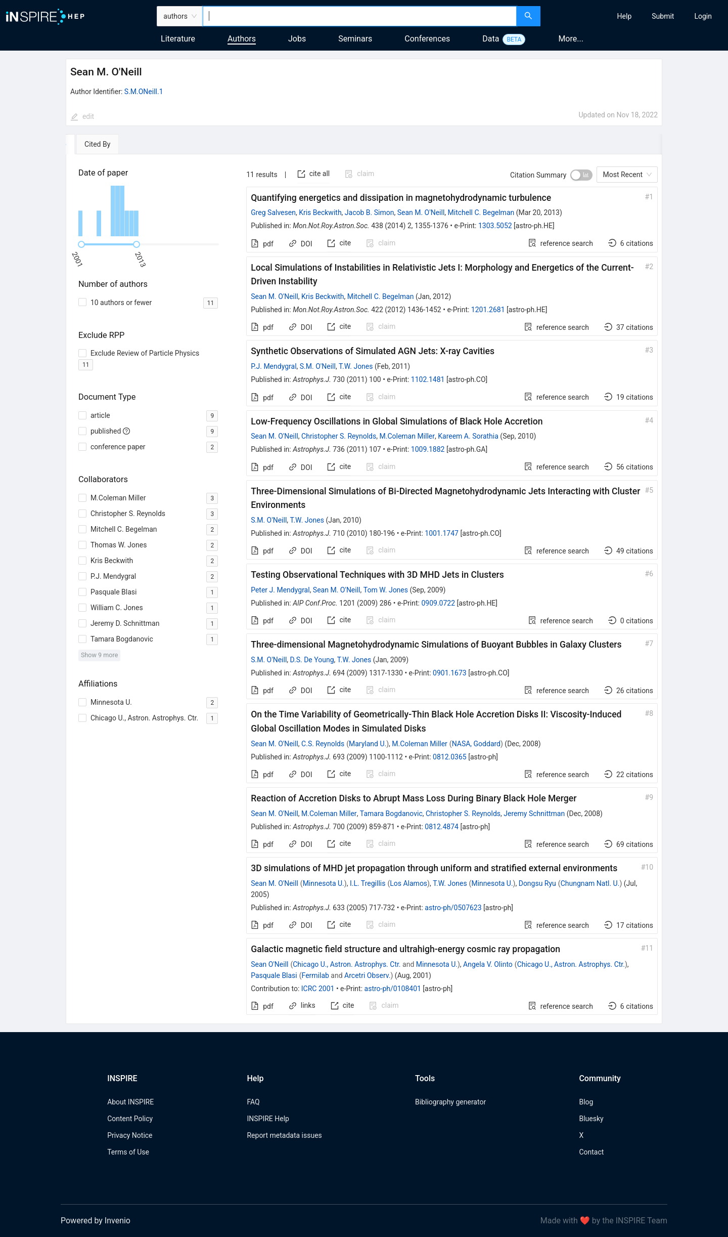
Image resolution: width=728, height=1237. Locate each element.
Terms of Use (128, 1152)
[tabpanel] (364, 589)
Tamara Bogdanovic (391, 813)
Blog (586, 1102)
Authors (242, 39)
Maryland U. (367, 744)
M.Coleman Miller (407, 436)
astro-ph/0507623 (453, 908)
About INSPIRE (130, 1102)
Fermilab (315, 975)
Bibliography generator (450, 1102)
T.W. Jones (356, 366)
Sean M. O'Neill (421, 212)
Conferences (427, 39)
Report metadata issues (284, 1135)
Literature (178, 39)
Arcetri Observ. (367, 975)
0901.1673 (450, 673)
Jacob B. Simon (369, 212)
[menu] (635, 16)
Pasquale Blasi (274, 975)
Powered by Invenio (95, 1220)
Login (703, 16)
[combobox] (360, 16)
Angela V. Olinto (488, 964)
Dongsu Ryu (537, 883)
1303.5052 (495, 226)
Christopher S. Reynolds (338, 436)
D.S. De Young (312, 660)
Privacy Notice (129, 1135)
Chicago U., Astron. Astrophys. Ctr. (346, 964)
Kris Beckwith (320, 212)
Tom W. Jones (385, 590)
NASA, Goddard (476, 744)
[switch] (581, 175)
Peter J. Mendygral (280, 590)
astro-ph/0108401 (393, 989)
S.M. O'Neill (318, 366)
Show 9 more (99, 655)
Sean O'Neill (269, 964)
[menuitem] (624, 16)
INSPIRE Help (268, 1119)
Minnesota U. (323, 883)
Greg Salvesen (273, 212)
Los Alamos (408, 883)
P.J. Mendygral (273, 366)
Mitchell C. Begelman (481, 212)
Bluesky (591, 1119)
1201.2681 (488, 310)
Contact (591, 1152)
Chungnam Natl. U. (590, 883)
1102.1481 (428, 379)
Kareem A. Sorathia (468, 436)
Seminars (355, 39)
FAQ (253, 1102)
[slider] (81, 244)
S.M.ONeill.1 (143, 92)
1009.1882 (428, 449)
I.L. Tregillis (368, 883)
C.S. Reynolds (322, 744)
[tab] (96, 144)
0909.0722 (438, 603)
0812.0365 (450, 757)
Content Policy (130, 1119)
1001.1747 (442, 533)
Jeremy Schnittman (534, 813)
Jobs (297, 39)
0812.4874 (442, 827)
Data (490, 39)
